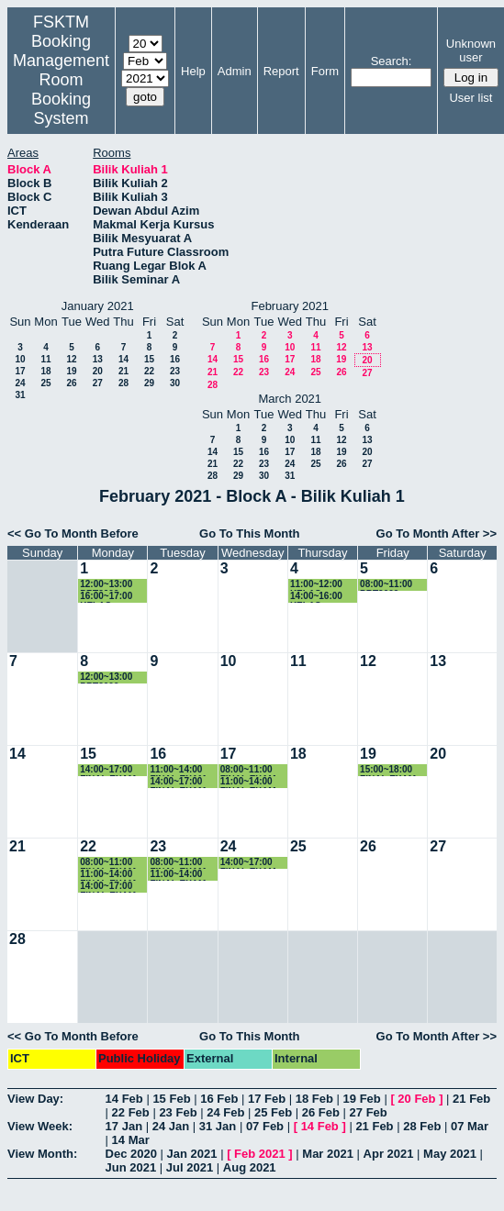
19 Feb (362, 1098)
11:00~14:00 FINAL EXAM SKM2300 (108, 875)
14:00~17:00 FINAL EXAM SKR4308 (248, 863)
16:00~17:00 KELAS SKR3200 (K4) (110, 597)
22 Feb (131, 1112)
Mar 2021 (327, 1154)
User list (470, 98)
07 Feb (265, 1126)
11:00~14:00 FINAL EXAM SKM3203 (178, 875)
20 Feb (416, 1098)
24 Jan (170, 1126)
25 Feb (273, 1112)
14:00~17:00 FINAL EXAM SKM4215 (108, 887)
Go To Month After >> (436, 533)
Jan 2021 (192, 1154)
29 (149, 383)
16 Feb (219, 1098)
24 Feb (225, 1112)
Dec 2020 (131, 1154)
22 (149, 371)
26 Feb (321, 1112)
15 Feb (171, 1098)
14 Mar (131, 1140)
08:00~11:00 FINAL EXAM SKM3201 (108, 863)
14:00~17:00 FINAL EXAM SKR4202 (108, 770)
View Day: (35, 1098)
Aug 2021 (249, 1167)
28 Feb (422, 1126)
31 (20, 395)
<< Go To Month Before (73, 533)
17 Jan (124, 1126)
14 (123, 359)
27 (98, 383)
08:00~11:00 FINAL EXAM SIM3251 (178, 863)
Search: (391, 61)
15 (149, 359)
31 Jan (217, 1126)
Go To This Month (249, 533)
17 (20, 371)
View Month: (42, 1154)
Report (281, 71)
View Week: (40, 1126)
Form (325, 71)
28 (123, 383)
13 (98, 359)
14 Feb (124, 1098)
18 (45, 371)
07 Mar (469, 1126)
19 (71, 371)
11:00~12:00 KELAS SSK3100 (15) (319, 585)
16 (175, 359)
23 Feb (177, 1112)
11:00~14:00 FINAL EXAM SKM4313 (248, 782)
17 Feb (267, 1098)
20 (98, 371)
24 (20, 383)
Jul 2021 (189, 1167)
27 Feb (368, 1112)
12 (71, 359)
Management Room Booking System (61, 89)
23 (175, 371)
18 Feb (314, 1098)
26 (71, 383)
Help (193, 71)
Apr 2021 (389, 1154)
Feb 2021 (260, 1154)
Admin (235, 71)
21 (123, 371)
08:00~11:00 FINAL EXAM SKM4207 (248, 770)
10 (20, 359)
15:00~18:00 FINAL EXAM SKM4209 (388, 770)
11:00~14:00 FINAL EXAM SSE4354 (178, 770)
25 (45, 383)
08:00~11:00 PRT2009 (386, 585)
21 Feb (471, 1098)
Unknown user (471, 50)
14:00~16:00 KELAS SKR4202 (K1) (320, 597)
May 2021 (449, 1154)
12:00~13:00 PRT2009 (106, 585)
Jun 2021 (131, 1167)
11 (45, 359)
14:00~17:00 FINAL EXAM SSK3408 (178, 782)
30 (175, 383)
